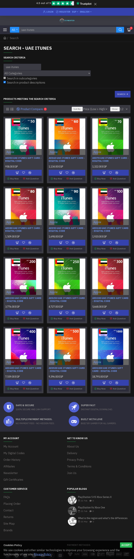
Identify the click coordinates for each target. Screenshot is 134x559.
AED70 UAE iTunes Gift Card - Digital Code (110, 159)
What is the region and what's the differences (103, 505)
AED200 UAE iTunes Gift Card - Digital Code (23, 298)
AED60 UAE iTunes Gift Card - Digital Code (67, 159)
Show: (115, 109)
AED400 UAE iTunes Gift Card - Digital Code (23, 367)
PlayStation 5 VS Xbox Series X (95, 484)
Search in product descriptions (24, 82)
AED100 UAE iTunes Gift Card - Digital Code (110, 229)
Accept (126, 545)
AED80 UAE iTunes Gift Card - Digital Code (23, 229)
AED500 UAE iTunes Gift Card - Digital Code (67, 367)
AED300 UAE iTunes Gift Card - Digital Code (110, 298)
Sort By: (76, 109)
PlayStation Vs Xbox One (91, 494)
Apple (10, 152)
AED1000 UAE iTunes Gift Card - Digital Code (107, 367)
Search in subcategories (20, 78)
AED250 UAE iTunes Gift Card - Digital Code (67, 298)
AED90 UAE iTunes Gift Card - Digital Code (67, 229)
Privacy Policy (42, 554)
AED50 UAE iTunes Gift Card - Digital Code (23, 159)
